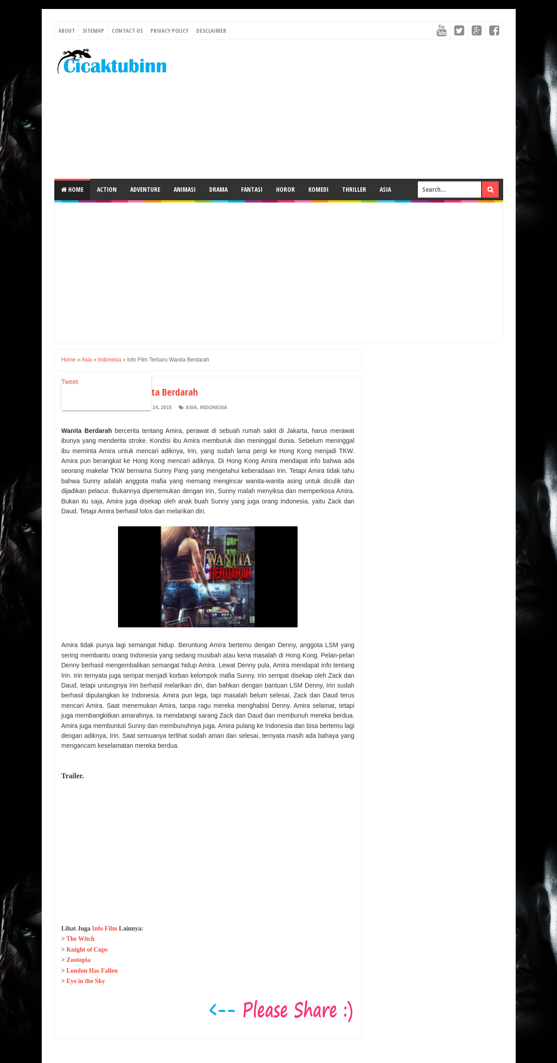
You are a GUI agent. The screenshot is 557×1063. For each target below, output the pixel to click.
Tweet (69, 381)
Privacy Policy (169, 30)
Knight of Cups (87, 949)
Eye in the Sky (85, 981)
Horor (285, 189)
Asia (385, 189)
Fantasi (252, 189)
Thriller (354, 189)
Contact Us (127, 30)
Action (107, 189)
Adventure (145, 189)
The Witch (80, 938)
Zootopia (78, 960)
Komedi (318, 189)
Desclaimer (211, 30)
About (66, 30)
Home (72, 189)
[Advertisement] (339, 109)
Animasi (185, 189)
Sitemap (93, 30)
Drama (218, 189)
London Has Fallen (92, 970)
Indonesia (213, 407)
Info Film (104, 928)
